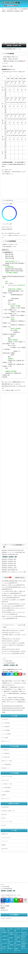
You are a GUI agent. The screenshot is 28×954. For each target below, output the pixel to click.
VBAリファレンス (5, 798)
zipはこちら (21, 71)
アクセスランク (4, 910)
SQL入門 (3, 818)
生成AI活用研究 (5, 807)
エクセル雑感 (4, 737)
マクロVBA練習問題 (6, 764)
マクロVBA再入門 (5, 753)
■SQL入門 (23, 937)
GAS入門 (3, 825)
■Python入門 (23, 935)
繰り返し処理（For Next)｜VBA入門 (11, 649)
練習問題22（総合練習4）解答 (9, 563)
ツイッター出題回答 (6, 734)
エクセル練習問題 (5, 730)
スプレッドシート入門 (6, 821)
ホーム (4, 658)
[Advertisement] (14, 27)
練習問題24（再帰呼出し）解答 (9, 567)
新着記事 (8, 577)
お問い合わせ (4, 848)
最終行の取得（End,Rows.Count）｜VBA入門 (13, 630)
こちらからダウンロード (7, 71)
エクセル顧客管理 (5, 791)
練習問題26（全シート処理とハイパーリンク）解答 (14, 571)
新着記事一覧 (4, 834)
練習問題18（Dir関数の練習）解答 (10, 554)
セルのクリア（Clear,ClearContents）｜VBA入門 (14, 651)
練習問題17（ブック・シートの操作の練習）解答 (13, 552)
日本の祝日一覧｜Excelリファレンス (11, 632)
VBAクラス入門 (5, 780)
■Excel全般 (2, 928)
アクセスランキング (9, 625)
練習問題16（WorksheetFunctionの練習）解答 (12, 550)
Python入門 (4, 814)
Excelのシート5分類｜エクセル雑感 (10, 585)
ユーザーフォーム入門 (6, 776)
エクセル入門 (4, 719)
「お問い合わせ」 (17, 683)
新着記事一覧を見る (20, 577)
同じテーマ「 (7, 544)
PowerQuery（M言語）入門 (7, 810)
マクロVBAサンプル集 (6, 784)
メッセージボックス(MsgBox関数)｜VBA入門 (13, 653)
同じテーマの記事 (5, 905)
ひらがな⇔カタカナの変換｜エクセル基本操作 (14, 642)
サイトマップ (4, 841)
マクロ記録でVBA (5, 757)
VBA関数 (3, 794)
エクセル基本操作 (5, 723)
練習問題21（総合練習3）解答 (9, 561)
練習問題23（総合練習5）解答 (9, 565)
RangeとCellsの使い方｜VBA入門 (10, 640)
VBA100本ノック (5, 768)
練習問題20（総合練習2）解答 (9, 559)
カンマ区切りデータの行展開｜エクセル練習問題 (13, 599)
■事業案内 (23, 946)
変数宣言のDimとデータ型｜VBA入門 (11, 638)
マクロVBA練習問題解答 (16, 544)
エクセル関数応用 (5, 726)
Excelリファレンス (5, 741)
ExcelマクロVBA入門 (7, 229)
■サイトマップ (24, 948)
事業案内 (3, 844)
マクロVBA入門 (5, 749)
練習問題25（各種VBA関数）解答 (10, 569)
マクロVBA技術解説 (6, 787)
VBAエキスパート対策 (6, 760)
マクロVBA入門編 (7, 660)
